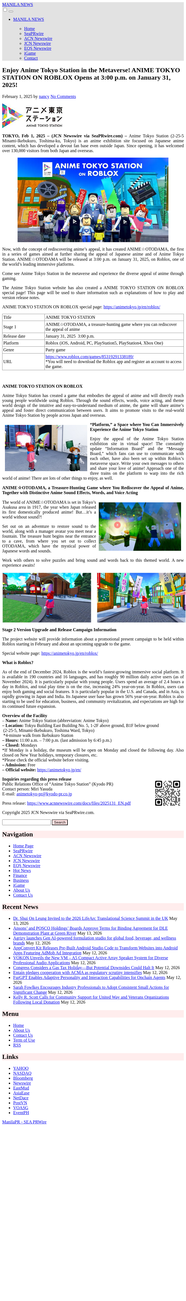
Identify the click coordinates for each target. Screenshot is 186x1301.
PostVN (20, 1102)
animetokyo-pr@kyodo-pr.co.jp (44, 794)
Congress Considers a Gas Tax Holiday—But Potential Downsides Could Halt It (83, 967)
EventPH (21, 1112)
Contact (31, 58)
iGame (30, 53)
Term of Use (24, 1040)
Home (29, 28)
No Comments (63, 96)
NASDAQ (22, 1073)
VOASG (20, 1107)
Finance (20, 875)
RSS (17, 1045)
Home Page (23, 846)
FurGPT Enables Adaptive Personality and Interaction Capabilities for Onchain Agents (89, 977)
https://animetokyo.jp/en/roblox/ (131, 307)
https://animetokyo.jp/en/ (59, 769)
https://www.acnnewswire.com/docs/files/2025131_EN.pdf (79, 803)
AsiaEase (21, 1093)
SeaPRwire (34, 33)
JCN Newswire (37, 43)
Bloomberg (23, 1078)
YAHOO (21, 1068)
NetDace (21, 1098)
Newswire (22, 1083)
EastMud (21, 1088)
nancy (44, 96)
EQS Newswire (37, 48)
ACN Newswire (38, 38)
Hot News (22, 870)
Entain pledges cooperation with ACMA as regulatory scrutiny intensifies (77, 972)
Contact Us (23, 895)
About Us (21, 890)
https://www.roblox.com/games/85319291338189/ (90, 356)
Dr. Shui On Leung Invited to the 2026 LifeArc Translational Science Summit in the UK (90, 918)
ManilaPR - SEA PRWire (24, 1122)
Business (21, 880)
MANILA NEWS (17, 4)
